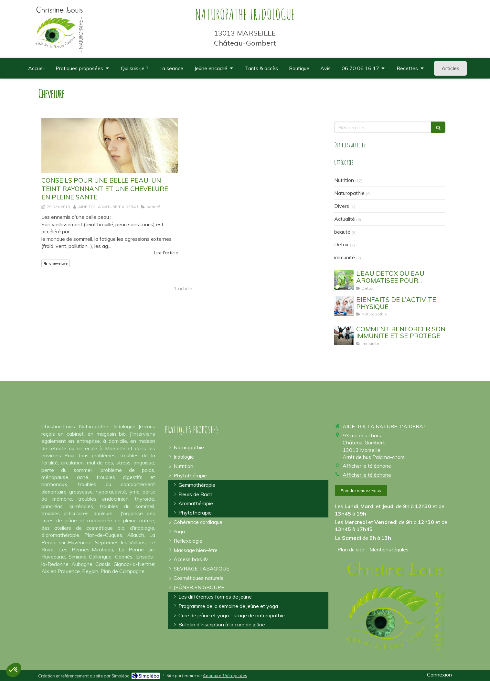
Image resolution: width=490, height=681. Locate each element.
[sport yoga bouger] (344, 306)
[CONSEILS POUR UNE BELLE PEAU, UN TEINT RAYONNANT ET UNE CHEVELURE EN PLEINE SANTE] (109, 145)
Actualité (344, 219)
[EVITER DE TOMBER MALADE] (344, 335)
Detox (341, 244)
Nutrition (344, 180)
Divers (341, 206)
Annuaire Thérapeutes (225, 675)
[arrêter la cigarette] (201, 568)
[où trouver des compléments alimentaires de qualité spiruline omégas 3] (299, 68)
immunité (344, 257)
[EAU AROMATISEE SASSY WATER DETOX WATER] (344, 280)
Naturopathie (349, 193)
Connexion (439, 674)
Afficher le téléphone (367, 466)
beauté (342, 232)
